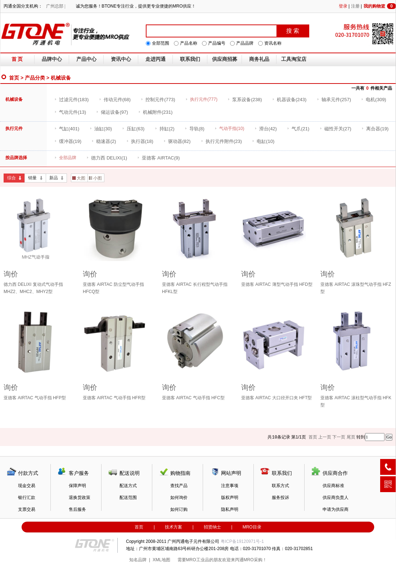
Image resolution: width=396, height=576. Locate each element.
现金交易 (26, 485)
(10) (263, 141)
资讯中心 (121, 59)
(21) (298, 128)
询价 (11, 274)
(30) (101, 128)
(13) (70, 112)
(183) (71, 99)
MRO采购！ (255, 559)
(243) (289, 99)
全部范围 (160, 43)
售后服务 (77, 509)
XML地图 (161, 559)
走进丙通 (155, 59)
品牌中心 (52, 59)
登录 (343, 6)
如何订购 (179, 509)
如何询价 (179, 497)
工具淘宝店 (293, 59)
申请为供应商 (335, 509)
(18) (139, 141)
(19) (374, 128)
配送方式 (128, 485)
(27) (335, 128)
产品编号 (216, 43)
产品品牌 (244, 43)
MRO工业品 (197, 559)
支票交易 (26, 509)
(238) (245, 99)
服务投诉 (280, 497)
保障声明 (77, 485)
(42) (266, 128)
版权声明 (229, 497)
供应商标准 (333, 485)
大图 (78, 178)
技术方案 (173, 527)
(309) (373, 99)
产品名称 (188, 43)
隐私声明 (229, 509)
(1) (106, 158)
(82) (176, 141)
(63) (133, 128)
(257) (334, 99)
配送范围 (128, 497)
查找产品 (179, 485)
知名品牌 (138, 559)
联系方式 (280, 485)
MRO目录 (252, 527)
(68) (115, 99)
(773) (158, 99)
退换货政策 (79, 497)
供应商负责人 (335, 497)
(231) (155, 112)
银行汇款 (26, 497)
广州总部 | (55, 6)
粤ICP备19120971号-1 (242, 541)
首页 (14, 78)
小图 (95, 178)
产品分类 (35, 78)
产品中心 (86, 59)
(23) (221, 141)
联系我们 (190, 59)
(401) (66, 128)
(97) (112, 112)
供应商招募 (224, 59)
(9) (158, 158)
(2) (165, 128)
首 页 (17, 59)
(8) (194, 128)
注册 (355, 6)
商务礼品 (259, 59)
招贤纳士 (212, 527)
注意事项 (229, 485)
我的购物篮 (380, 6)
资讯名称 (273, 43)
